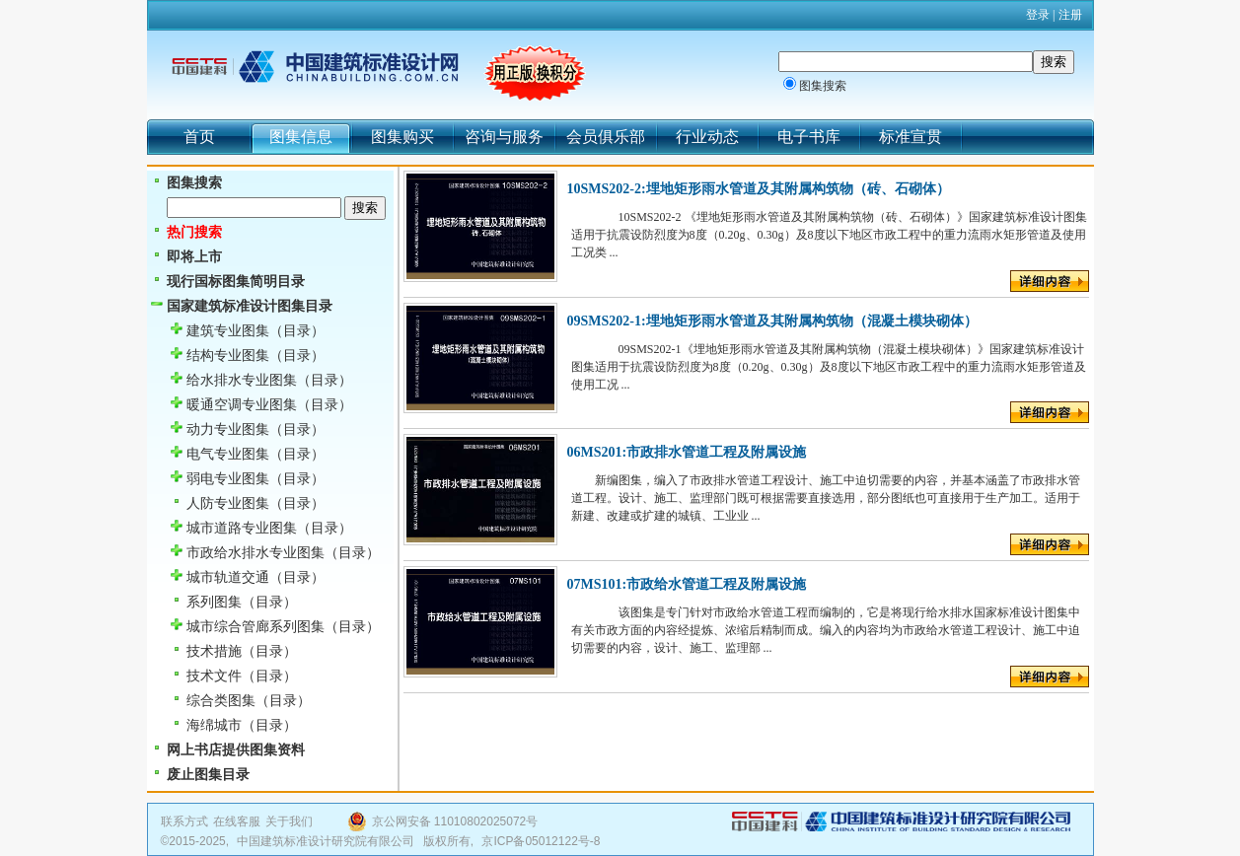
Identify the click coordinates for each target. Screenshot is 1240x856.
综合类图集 (220, 700)
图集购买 (402, 136)
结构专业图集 (227, 355)
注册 (1070, 15)
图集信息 (300, 136)
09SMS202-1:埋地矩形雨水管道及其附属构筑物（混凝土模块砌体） (772, 321)
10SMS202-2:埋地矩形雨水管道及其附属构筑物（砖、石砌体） (758, 188)
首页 (199, 136)
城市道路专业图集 (241, 528)
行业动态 (707, 136)
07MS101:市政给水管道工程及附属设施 (687, 584)
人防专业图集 (227, 503)
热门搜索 (194, 232)
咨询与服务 (504, 136)
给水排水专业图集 (241, 380)
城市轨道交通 (227, 577)
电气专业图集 (227, 454)
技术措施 (214, 651)
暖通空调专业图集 (241, 404)
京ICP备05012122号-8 (540, 841)
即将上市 (194, 257)
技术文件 (214, 676)
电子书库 (808, 136)
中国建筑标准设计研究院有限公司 (325, 841)
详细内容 (1049, 281)
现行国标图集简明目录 (236, 281)
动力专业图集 (227, 429)
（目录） (297, 330)
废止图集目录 (208, 774)
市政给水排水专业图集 (255, 552)
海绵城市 (214, 725)
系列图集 (214, 602)
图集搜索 (822, 86)
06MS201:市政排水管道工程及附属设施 (687, 452)
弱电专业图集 (227, 478)
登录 (1038, 15)
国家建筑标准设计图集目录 (249, 306)
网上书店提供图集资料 (236, 750)
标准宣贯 (910, 136)
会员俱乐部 (605, 136)
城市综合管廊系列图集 (255, 626)
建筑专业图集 (227, 330)
